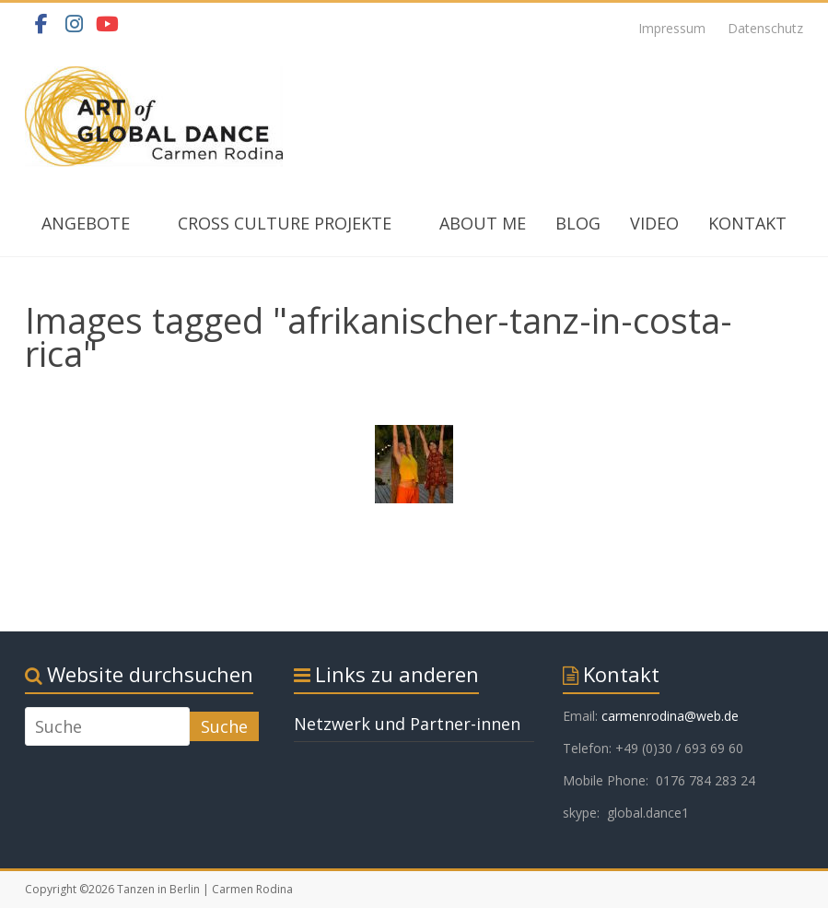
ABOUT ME (482, 223)
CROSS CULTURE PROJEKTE (284, 223)
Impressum (672, 28)
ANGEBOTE (85, 223)
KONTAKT (747, 223)
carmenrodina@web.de (670, 716)
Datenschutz (765, 28)
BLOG (578, 223)
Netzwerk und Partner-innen (407, 724)
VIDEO (654, 223)
